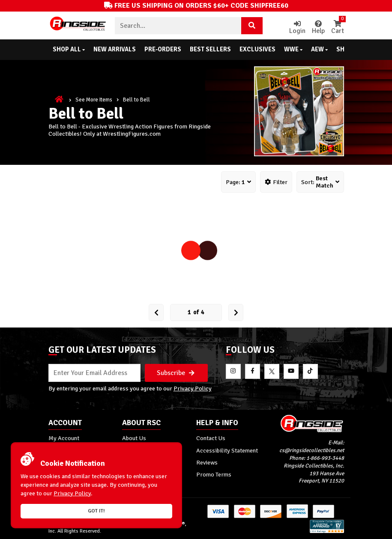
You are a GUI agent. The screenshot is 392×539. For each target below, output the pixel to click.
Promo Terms (213, 474)
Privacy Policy (193, 388)
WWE (293, 49)
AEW (319, 49)
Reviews (207, 462)
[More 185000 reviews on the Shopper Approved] (327, 531)
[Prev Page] (156, 312)
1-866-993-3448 (325, 458)
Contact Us (210, 438)
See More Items (93, 99)
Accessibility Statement (227, 450)
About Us (134, 438)
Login (297, 27)
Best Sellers (210, 49)
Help (318, 27)
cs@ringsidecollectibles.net (311, 450)
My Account (63, 438)
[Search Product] (252, 25)
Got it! (96, 511)
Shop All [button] (69, 49)
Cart (337, 27)
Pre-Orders (162, 49)
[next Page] (235, 312)
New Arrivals (114, 49)
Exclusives (257, 49)
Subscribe (176, 373)
